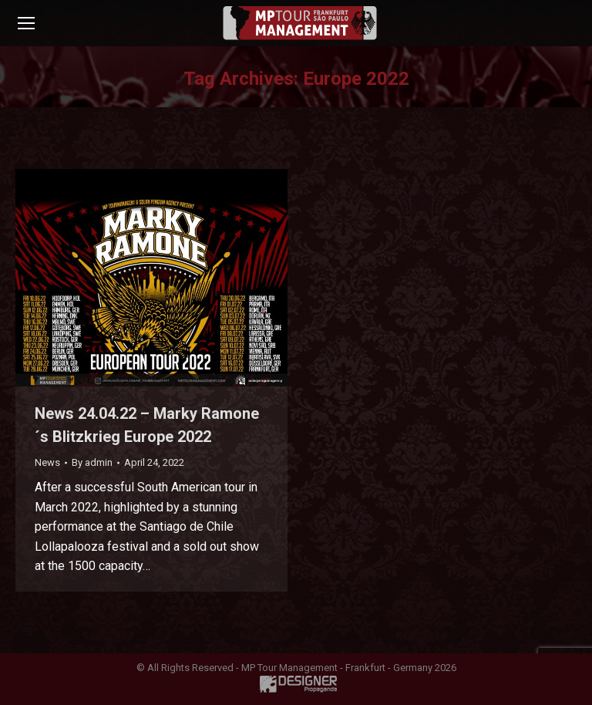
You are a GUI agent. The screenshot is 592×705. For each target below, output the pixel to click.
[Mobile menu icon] (26, 23)
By (92, 462)
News (47, 462)
